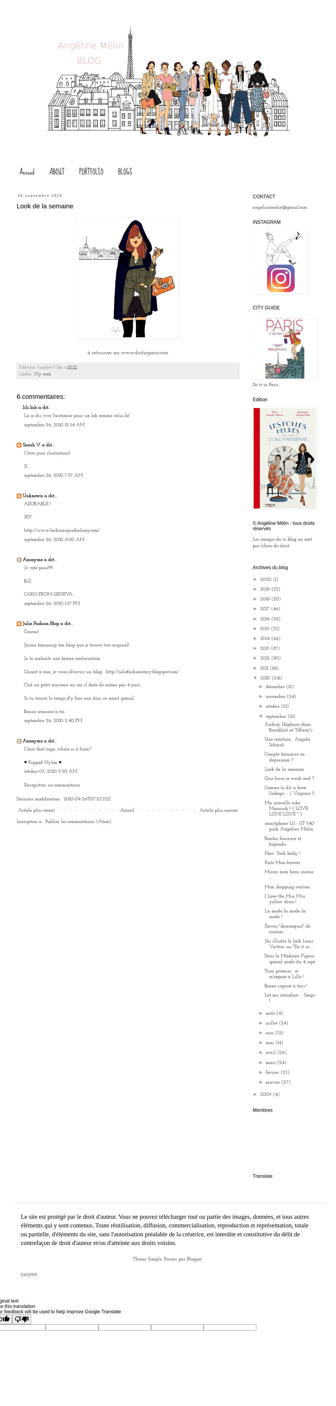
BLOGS (125, 172)
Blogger (194, 1259)
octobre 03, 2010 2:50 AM (50, 771)
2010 (265, 678)
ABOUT (57, 172)
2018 (265, 599)
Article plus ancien (219, 810)
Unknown (33, 496)
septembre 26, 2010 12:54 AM (54, 425)
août (271, 1013)
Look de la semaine (284, 769)
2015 (265, 628)
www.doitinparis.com (144, 352)
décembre (276, 686)
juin (270, 1033)
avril (271, 1052)
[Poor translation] (21, 1319)
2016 (265, 619)
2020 (266, 579)
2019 (265, 589)
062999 (29, 1275)
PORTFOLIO (91, 172)
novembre (276, 696)
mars (271, 1062)
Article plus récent (36, 810)
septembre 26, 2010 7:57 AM (53, 475)
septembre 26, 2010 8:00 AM (54, 539)
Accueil (26, 172)
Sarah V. (31, 445)
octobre (273, 706)
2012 (265, 658)
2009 (266, 1094)
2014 (265, 638)
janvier (273, 1082)
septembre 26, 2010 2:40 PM (53, 720)
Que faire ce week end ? (289, 778)
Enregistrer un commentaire (52, 785)
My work (42, 374)
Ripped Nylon (43, 762)
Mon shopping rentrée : (288, 887)
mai (270, 1042)
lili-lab (30, 407)
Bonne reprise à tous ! (286, 986)
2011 (265, 668)
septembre (277, 716)
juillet (272, 1023)
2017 (265, 609)
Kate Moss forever (282, 862)
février (273, 1072)
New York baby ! (282, 853)
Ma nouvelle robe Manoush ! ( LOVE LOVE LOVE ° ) (286, 809)
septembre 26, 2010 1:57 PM (52, 603)
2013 (265, 648)
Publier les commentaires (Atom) (78, 821)
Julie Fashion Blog (41, 623)
